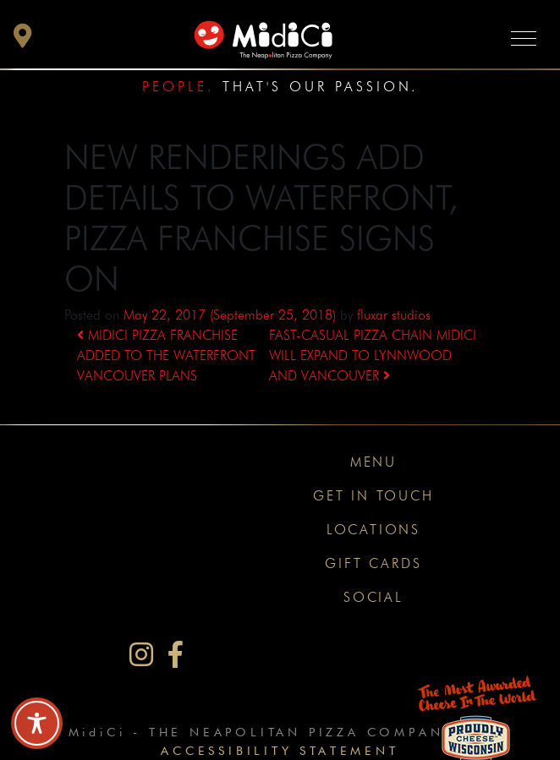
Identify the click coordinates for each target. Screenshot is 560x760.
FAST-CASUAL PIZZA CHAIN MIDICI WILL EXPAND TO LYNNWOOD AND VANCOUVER (372, 355)
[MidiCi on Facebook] (175, 654)
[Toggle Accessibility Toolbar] (37, 723)
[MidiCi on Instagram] (141, 654)
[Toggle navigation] (523, 38)
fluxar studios (394, 315)
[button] (23, 40)
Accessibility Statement (279, 750)
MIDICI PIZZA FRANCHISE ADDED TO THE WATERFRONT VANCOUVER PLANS (166, 355)
